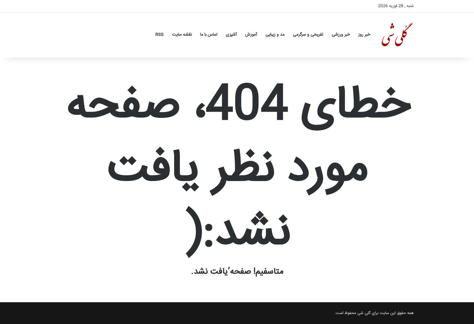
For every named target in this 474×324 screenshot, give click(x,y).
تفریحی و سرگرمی (308, 34)
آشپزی (231, 34)
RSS (159, 34)
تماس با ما (208, 34)
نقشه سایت (182, 34)
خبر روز (364, 34)
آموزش (251, 34)
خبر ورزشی (341, 34)
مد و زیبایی (274, 34)
